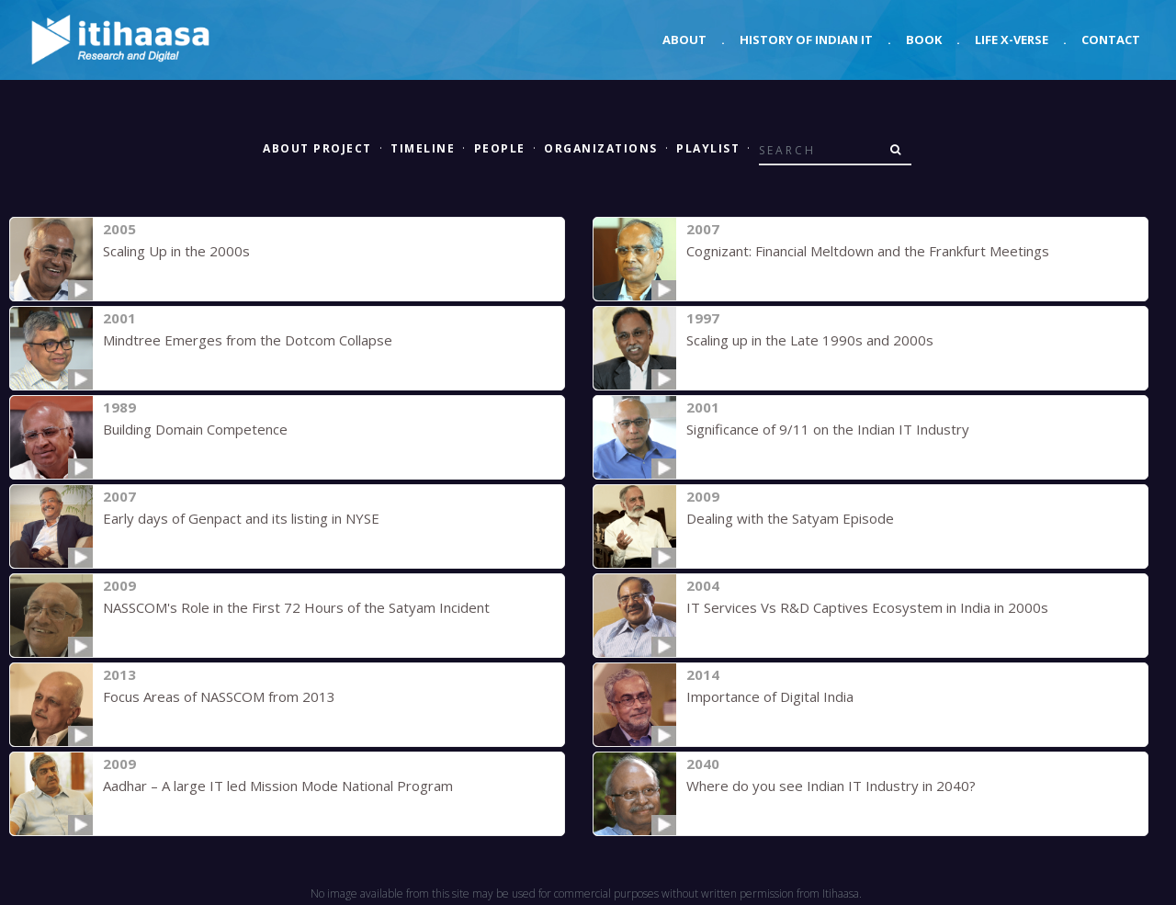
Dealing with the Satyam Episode (790, 518)
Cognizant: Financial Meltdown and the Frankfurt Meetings (867, 251)
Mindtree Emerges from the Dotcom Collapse (247, 340)
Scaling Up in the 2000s (176, 251)
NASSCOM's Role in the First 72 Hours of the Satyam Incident (296, 607)
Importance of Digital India (770, 696)
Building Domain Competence (195, 429)
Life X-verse (1011, 39)
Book (924, 39)
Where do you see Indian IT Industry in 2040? (831, 785)
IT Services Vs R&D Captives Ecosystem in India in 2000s (867, 607)
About (684, 39)
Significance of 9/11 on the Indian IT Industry (827, 429)
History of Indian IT (806, 39)
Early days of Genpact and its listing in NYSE (241, 518)
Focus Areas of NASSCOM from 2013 (219, 696)
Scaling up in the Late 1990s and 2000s (809, 340)
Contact (1110, 39)
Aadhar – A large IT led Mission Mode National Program (278, 785)
